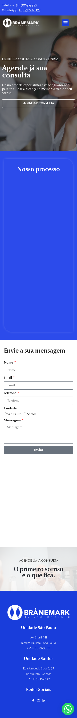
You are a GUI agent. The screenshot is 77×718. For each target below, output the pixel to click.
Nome (9, 362)
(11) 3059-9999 (26, 5)
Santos (31, 414)
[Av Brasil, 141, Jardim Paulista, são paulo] (38, 506)
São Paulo (14, 414)
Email (8, 378)
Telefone (10, 393)
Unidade (10, 408)
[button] (65, 22)
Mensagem (12, 420)
